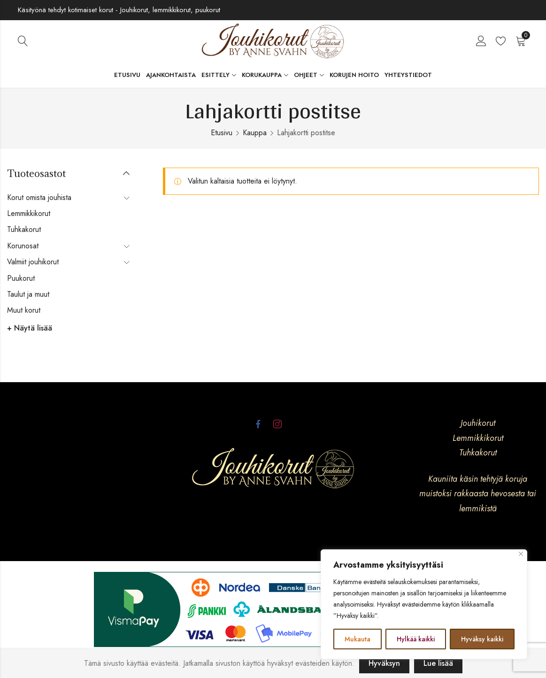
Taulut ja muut (28, 294)
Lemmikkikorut (28, 213)
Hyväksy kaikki (482, 639)
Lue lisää (438, 663)
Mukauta (357, 639)
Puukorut (21, 278)
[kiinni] (521, 554)
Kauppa (255, 132)
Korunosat (22, 245)
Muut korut (23, 310)
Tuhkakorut (24, 229)
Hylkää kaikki (416, 639)
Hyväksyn (384, 663)
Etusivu (221, 132)
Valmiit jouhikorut (33, 261)
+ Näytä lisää (29, 328)
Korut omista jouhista (39, 197)
